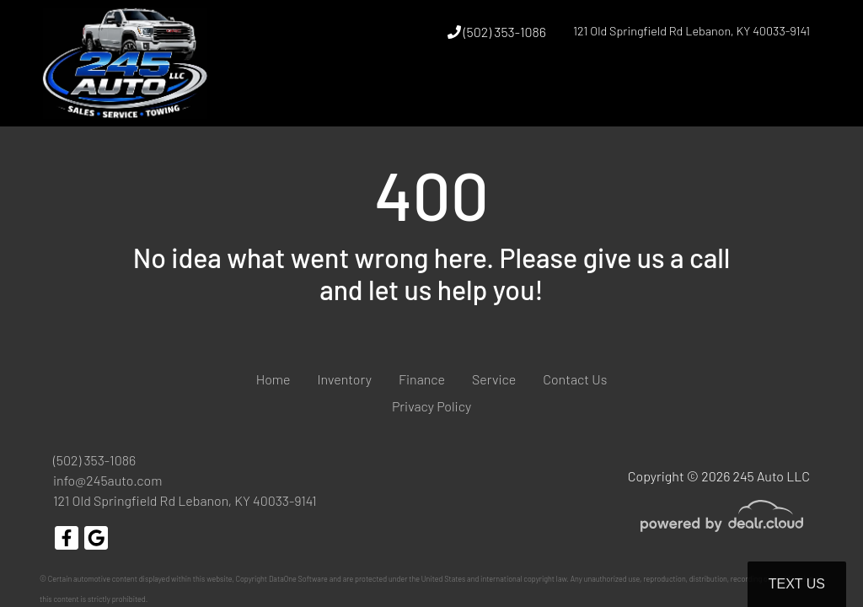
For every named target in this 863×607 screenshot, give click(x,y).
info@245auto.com (107, 480)
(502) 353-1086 (497, 32)
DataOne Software (298, 578)
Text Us (797, 584)
